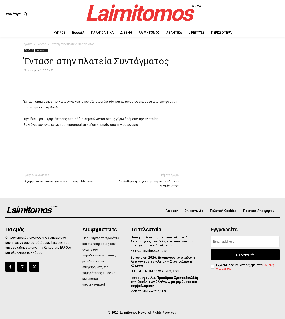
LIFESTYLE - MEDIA (142, 271)
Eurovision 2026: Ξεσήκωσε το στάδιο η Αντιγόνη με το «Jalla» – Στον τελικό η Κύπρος (163, 262)
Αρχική (28, 44)
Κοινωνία (42, 50)
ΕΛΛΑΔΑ (41, 44)
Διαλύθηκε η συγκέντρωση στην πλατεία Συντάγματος (148, 183)
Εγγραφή (245, 254)
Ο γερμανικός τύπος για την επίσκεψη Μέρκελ (58, 181)
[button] (17, 14)
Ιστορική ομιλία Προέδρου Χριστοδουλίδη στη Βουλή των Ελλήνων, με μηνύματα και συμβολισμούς (164, 282)
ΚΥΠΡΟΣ (136, 250)
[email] (245, 241)
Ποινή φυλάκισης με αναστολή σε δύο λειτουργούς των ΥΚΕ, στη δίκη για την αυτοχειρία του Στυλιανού (162, 241)
